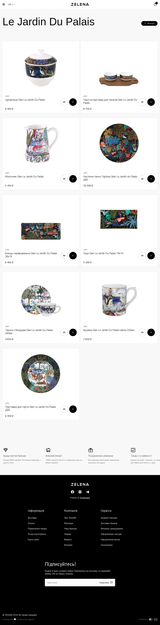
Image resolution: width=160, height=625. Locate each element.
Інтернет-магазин (109, 517)
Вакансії (68, 539)
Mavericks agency (26, 619)
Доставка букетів (109, 523)
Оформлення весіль (110, 539)
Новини (67, 534)
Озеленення (106, 545)
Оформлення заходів (111, 534)
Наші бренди (70, 528)
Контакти (68, 545)
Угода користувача (37, 534)
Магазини (68, 523)
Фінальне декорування (112, 528)
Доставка (32, 517)
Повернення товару (37, 528)
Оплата (31, 523)
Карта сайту (33, 539)
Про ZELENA (70, 517)
